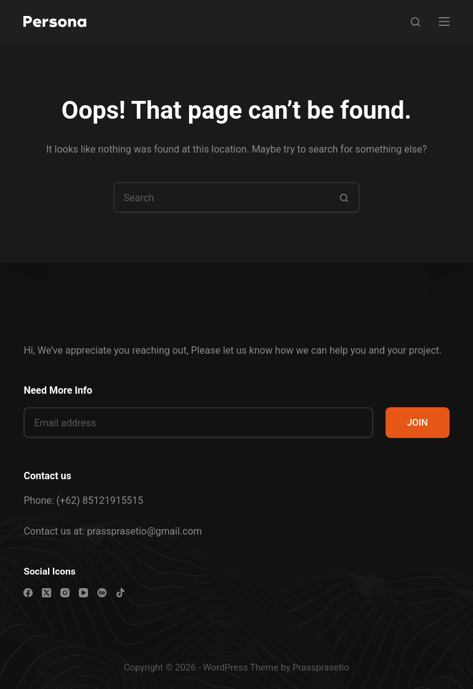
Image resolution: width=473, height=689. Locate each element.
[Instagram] (65, 592)
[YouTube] (83, 592)
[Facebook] (28, 592)
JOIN (417, 422)
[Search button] (344, 197)
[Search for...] (221, 197)
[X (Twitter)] (46, 592)
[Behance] (102, 592)
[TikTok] (120, 592)
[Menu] (444, 21)
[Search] (415, 21)
